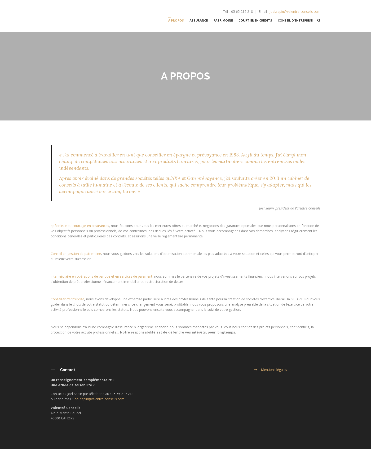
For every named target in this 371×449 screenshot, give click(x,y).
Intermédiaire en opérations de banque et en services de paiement (101, 276)
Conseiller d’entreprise (67, 299)
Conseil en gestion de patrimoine (76, 253)
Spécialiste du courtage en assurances (80, 225)
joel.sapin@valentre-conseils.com (294, 11)
